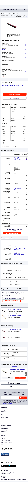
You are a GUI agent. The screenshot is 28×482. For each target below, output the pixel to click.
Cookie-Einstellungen (5, 477)
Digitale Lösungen (4, 417)
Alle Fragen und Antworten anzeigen (13, 298)
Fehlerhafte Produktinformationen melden (14, 230)
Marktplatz (3, 411)
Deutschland (4, 470)
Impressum (3, 431)
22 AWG (15, 180)
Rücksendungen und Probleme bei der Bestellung (10, 430)
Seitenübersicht (4, 416)
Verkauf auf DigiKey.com (6, 413)
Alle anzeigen (14, 366)
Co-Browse (4, 444)
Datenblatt (5, 75)
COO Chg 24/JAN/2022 (18, 258)
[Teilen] (26, 16)
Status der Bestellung (5, 427)
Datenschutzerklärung (7, 403)
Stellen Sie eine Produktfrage (11, 300)
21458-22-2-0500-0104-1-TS (15, 329)
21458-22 (16, 226)
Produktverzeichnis (4, 13)
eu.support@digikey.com (7, 442)
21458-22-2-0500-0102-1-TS (15, 309)
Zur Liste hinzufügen (14, 98)
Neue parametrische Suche (12, 233)
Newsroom (3, 419)
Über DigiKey (3, 410)
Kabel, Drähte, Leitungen (15, 13)
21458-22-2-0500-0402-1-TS (15, 315)
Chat (3, 438)
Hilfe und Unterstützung (6, 425)
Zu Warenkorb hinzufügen (14, 94)
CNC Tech (4, 49)
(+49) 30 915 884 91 (6, 440)
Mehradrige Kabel (4, 15)
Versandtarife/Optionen (5, 428)
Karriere (2, 414)
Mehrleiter (16, 175)
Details (20, 377)
